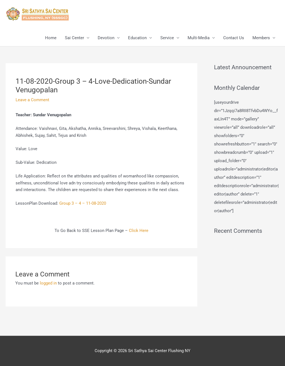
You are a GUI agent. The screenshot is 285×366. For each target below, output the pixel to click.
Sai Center (74, 37)
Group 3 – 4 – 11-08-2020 (82, 203)
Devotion (106, 37)
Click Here (138, 230)
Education (137, 37)
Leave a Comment (32, 99)
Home (50, 37)
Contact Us (233, 37)
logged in (48, 283)
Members (261, 37)
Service (167, 37)
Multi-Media (199, 37)
